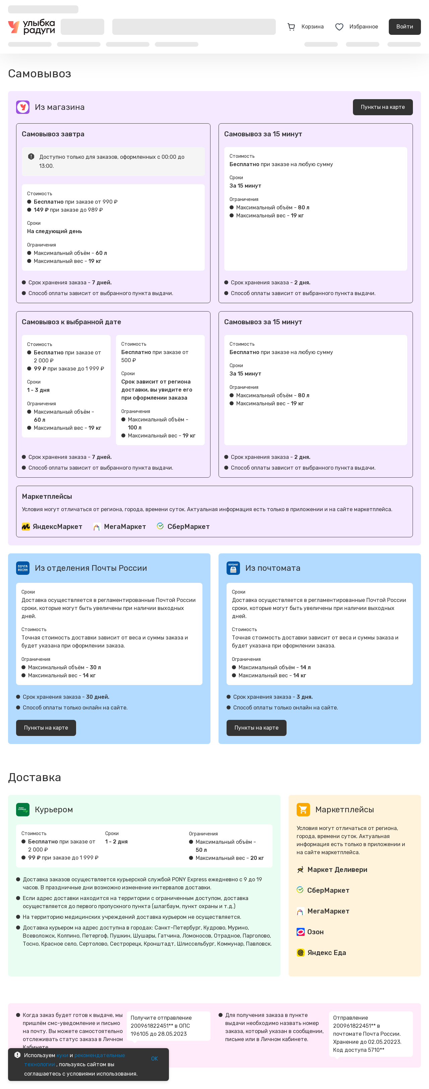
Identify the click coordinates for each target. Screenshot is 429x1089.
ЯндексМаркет (57, 527)
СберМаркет (189, 527)
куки (62, 1055)
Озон (315, 932)
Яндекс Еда (326, 953)
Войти (405, 27)
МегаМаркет (125, 527)
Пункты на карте (383, 107)
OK (154, 1059)
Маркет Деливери (337, 870)
